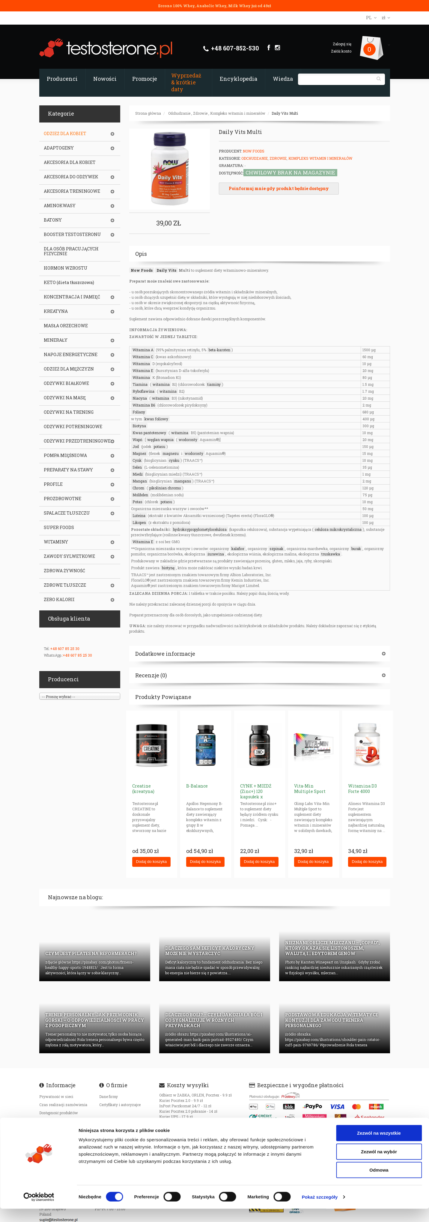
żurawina (215, 554)
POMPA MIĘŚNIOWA (65, 455)
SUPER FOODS (59, 527)
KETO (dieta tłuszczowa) (69, 282)
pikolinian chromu (165, 487)
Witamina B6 (144, 405)
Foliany (139, 412)
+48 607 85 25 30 (64, 648)
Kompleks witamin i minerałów (237, 113)
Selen (137, 467)
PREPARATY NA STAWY (68, 469)
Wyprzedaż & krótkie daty (186, 82)
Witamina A (143, 349)
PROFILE (53, 484)
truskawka (330, 554)
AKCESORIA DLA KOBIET (70, 162)
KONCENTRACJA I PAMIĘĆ (72, 297)
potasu (159, 446)
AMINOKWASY (60, 205)
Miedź (138, 474)
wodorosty (188, 439)
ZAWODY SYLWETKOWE (69, 556)
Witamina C (143, 356)
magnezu (170, 453)
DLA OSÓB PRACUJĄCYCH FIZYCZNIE (71, 251)
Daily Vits (166, 270)
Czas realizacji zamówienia (63, 1104)
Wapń (137, 439)
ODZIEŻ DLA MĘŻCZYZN (69, 369)
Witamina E (143, 370)
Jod (136, 446)
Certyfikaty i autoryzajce (120, 1104)
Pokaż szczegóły (320, 1210)
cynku (174, 460)
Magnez (139, 453)
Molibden (140, 494)
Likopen (139, 522)
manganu (182, 481)
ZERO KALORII (59, 599)
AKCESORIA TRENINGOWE (72, 191)
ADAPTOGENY (59, 148)
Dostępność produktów (58, 1112)
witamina (161, 384)
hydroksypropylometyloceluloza (200, 529)
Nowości (105, 78)
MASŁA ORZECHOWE (66, 325)
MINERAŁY (55, 340)
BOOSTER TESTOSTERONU (72, 234)
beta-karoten (219, 349)
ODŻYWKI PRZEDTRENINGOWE (77, 441)
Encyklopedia (238, 78)
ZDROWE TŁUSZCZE (65, 585)
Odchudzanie (179, 113)
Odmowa (378, 1183)
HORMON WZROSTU (66, 268)
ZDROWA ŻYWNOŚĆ (64, 570)
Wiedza (283, 78)
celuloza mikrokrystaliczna (338, 529)
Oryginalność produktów (60, 1129)
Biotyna (139, 425)
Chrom (138, 487)
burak (356, 548)
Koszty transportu (54, 1120)
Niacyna (140, 398)
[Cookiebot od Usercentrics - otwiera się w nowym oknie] (39, 1210)
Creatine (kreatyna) (143, 788)
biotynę (168, 567)
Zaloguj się (342, 43)
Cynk (137, 460)
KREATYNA (56, 311)
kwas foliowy (156, 418)
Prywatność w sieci (56, 1096)
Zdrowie (200, 113)
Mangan (140, 481)
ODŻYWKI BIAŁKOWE (66, 383)
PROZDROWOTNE (62, 498)
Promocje (144, 78)
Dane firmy (108, 1096)
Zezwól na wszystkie (379, 1146)
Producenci (62, 78)
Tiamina (140, 384)
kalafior (237, 548)
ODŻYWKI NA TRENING (69, 412)
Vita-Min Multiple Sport (310, 788)
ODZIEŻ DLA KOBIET (65, 133)
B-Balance (197, 786)
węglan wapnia (160, 439)
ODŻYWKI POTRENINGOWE (73, 426)
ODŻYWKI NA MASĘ (65, 397)
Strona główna (148, 113)
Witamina (141, 363)
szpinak (276, 548)
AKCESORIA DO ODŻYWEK (71, 176)
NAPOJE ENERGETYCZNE (70, 354)
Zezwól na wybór (379, 1164)
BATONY (53, 220)
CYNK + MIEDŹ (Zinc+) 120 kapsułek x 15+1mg (255, 794)
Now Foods (253, 151)
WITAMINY (56, 542)
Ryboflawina (143, 391)
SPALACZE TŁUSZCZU (67, 513)
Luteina (139, 515)
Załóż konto (341, 51)
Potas (137, 501)
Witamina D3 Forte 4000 (362, 788)
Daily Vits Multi (285, 113)
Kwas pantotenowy (149, 432)
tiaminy (214, 384)
